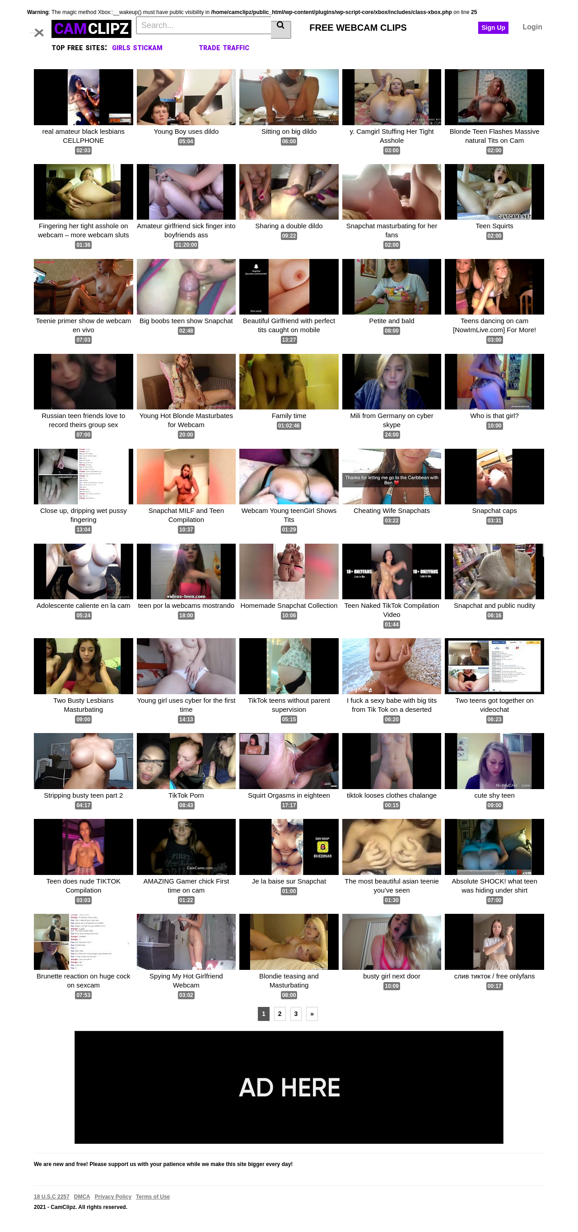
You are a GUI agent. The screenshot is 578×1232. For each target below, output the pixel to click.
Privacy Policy (113, 1197)
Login (532, 27)
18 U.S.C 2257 (52, 1197)
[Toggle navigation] (42, 27)
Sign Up (493, 27)
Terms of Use (153, 1197)
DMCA (82, 1197)
